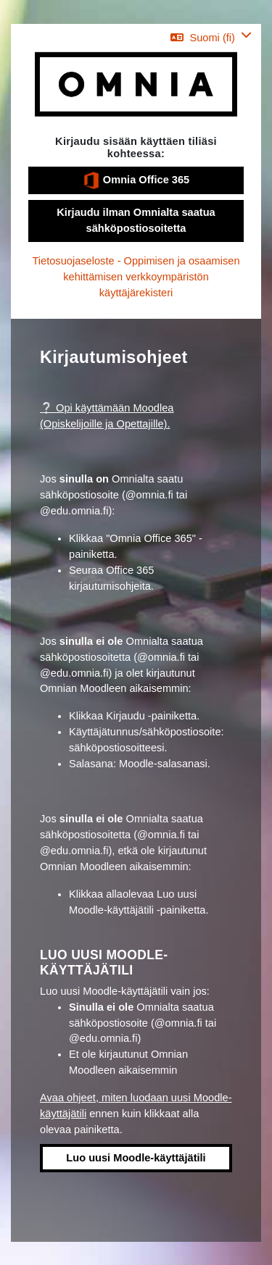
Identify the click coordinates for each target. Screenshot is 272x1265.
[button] (211, 37)
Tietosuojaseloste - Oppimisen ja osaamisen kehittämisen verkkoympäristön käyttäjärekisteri (135, 276)
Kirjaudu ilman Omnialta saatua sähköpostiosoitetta (136, 220)
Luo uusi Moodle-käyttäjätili (135, 1158)
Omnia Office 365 (136, 180)
